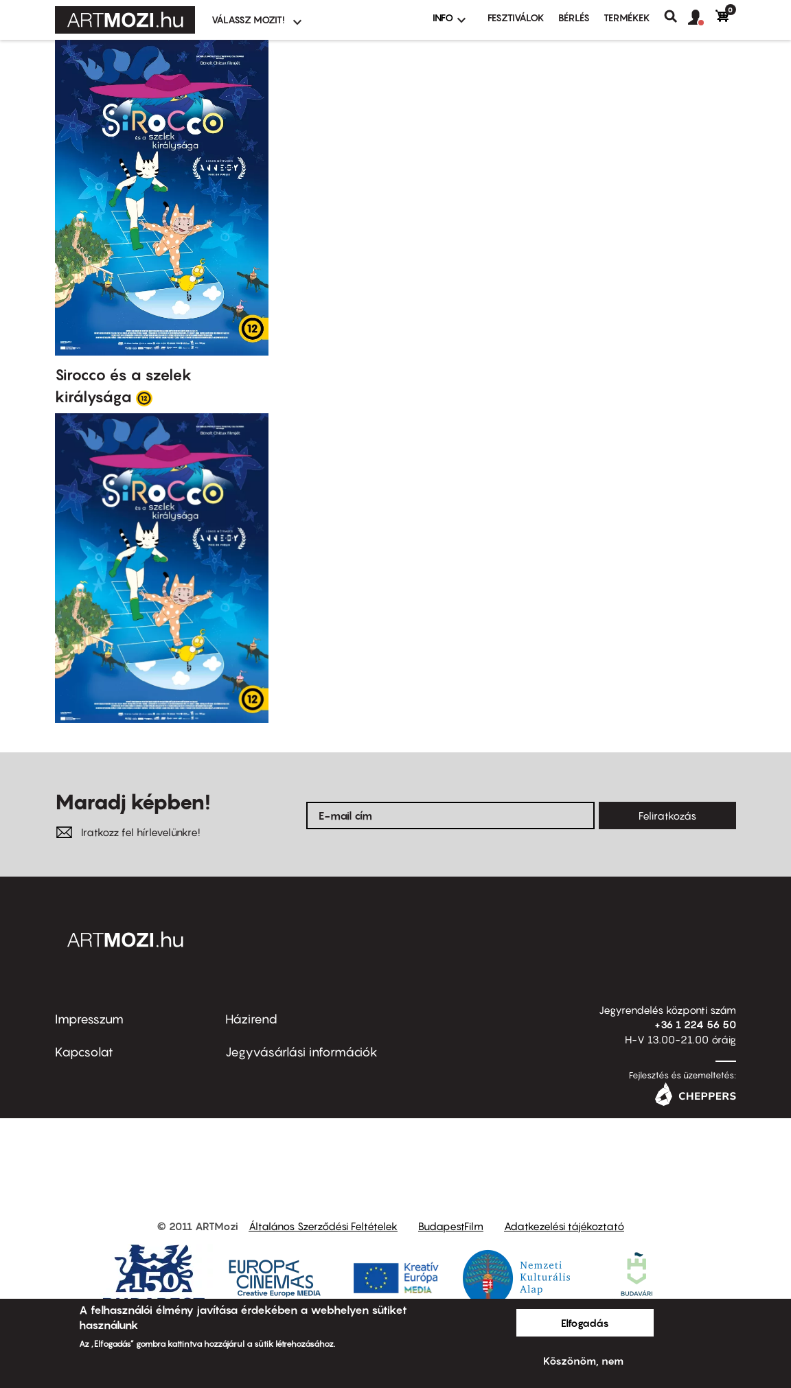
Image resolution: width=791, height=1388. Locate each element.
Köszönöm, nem (583, 1360)
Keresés (676, 16)
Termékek (627, 17)
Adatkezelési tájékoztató (564, 1226)
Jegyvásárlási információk (301, 1052)
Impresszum (89, 1019)
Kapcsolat (84, 1052)
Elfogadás (585, 1323)
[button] (701, 18)
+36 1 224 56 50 (695, 1024)
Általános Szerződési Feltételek (323, 1226)
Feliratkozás (667, 815)
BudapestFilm (450, 1226)
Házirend (251, 1019)
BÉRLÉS (574, 17)
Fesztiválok (516, 17)
